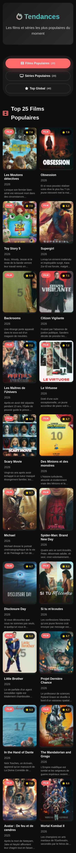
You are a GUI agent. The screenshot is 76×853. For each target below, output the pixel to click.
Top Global (38, 88)
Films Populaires (38, 63)
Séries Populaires (38, 76)
